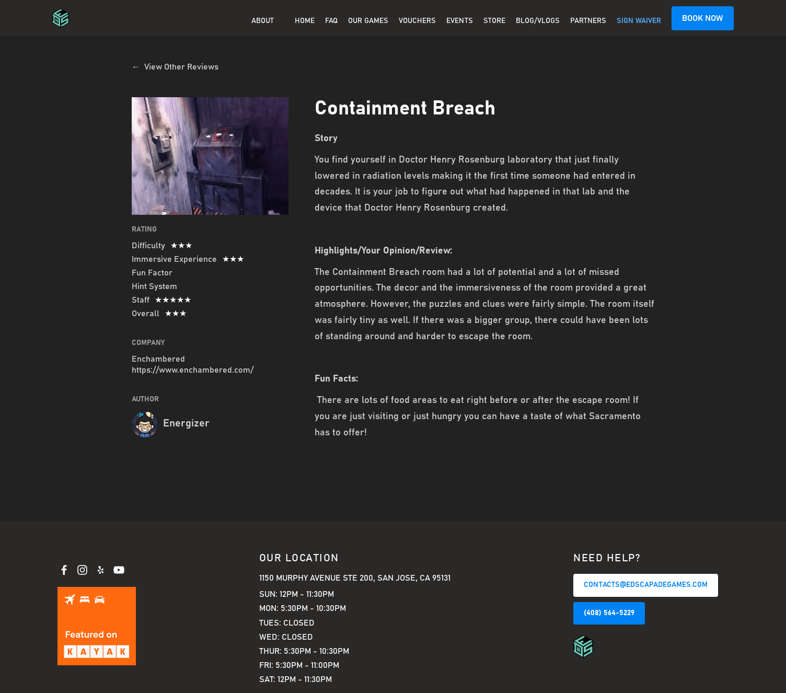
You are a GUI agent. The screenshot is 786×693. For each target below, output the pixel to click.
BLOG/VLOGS (538, 21)
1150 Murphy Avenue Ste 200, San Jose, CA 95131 (354, 578)
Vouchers (417, 21)
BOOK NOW (702, 18)
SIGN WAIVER (639, 21)
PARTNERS (588, 21)
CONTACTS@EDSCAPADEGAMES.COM (646, 584)
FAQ (331, 21)
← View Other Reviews (175, 67)
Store (494, 21)
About (262, 21)
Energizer (186, 423)
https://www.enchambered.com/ (192, 370)
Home (305, 21)
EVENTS (459, 21)
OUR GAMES (368, 21)
